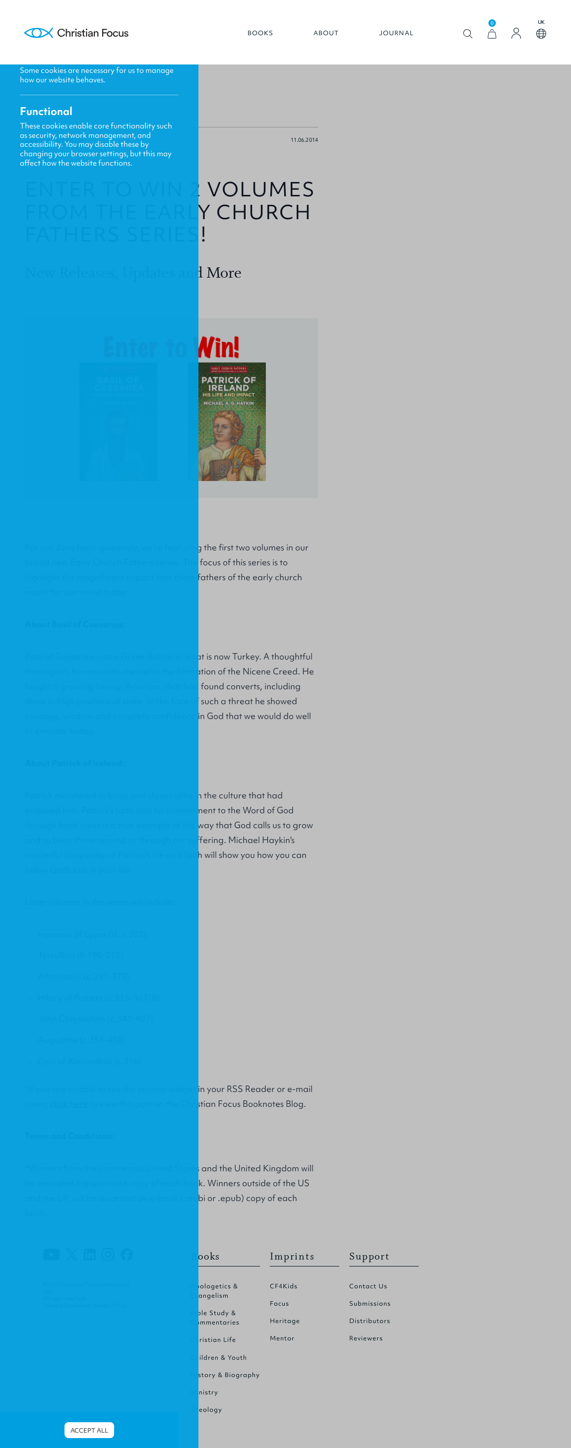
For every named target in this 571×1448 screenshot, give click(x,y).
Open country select (541, 34)
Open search (468, 34)
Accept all (89, 1430)
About (326, 33)
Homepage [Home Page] (76, 33)
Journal (396, 33)
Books (261, 33)
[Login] (516, 33)
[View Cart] (492, 34)
